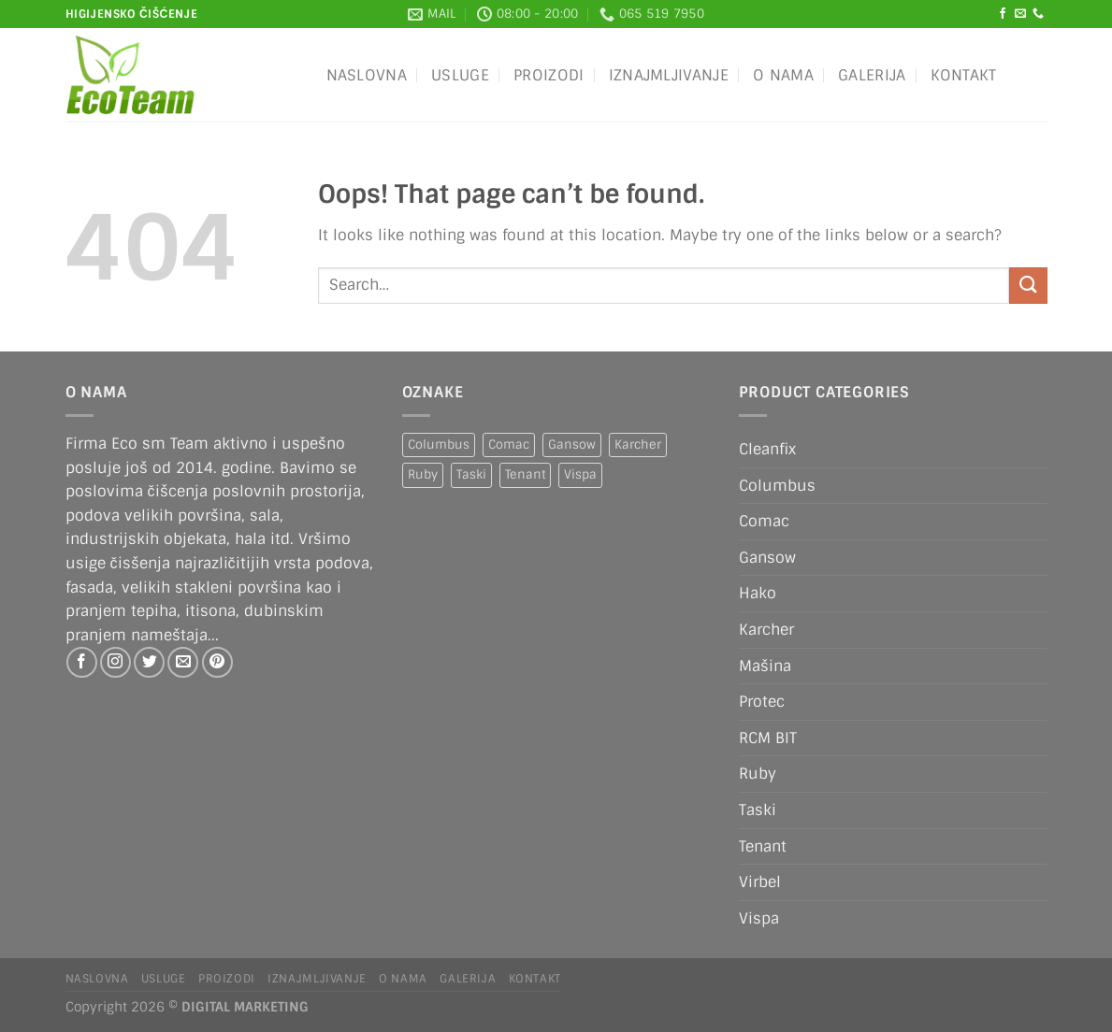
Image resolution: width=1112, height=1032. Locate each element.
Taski (757, 810)
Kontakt (964, 75)
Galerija (872, 75)
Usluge (460, 75)
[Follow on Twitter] (149, 662)
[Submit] (1028, 285)
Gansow (767, 557)
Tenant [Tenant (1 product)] (525, 474)
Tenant (763, 846)
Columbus (777, 485)
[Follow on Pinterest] (217, 662)
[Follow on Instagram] (115, 662)
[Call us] (1038, 14)
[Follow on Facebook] (1002, 14)
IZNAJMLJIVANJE (669, 75)
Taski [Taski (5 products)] (471, 474)
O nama (783, 75)
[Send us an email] (1020, 14)
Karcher (766, 629)
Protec (762, 701)
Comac (764, 521)
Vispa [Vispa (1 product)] (580, 474)
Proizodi (549, 75)
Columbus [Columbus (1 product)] (438, 444)
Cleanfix (767, 449)
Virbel (760, 882)
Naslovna (367, 75)
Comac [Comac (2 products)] (508, 444)
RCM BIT (768, 738)
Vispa (759, 918)
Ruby (757, 773)
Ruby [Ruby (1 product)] (423, 474)
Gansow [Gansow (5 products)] (572, 444)
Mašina (765, 666)
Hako (757, 593)
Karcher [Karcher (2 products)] (637, 444)
